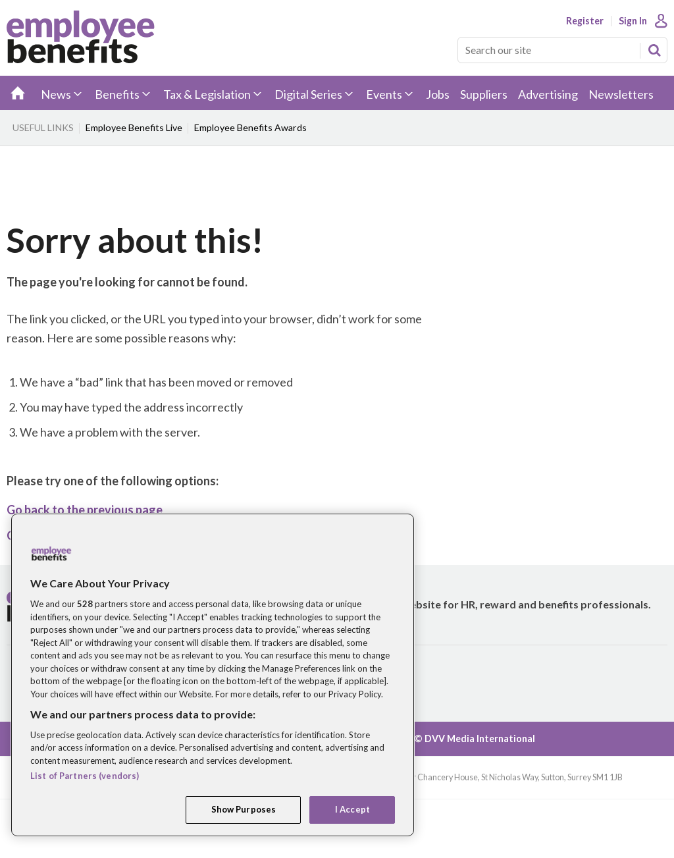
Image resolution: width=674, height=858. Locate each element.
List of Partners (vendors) (84, 775)
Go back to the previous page (85, 509)
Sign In (633, 21)
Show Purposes (243, 809)
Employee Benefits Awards (250, 127)
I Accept (352, 809)
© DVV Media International (474, 738)
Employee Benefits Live (134, 127)
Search (654, 50)
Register (585, 21)
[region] (213, 675)
